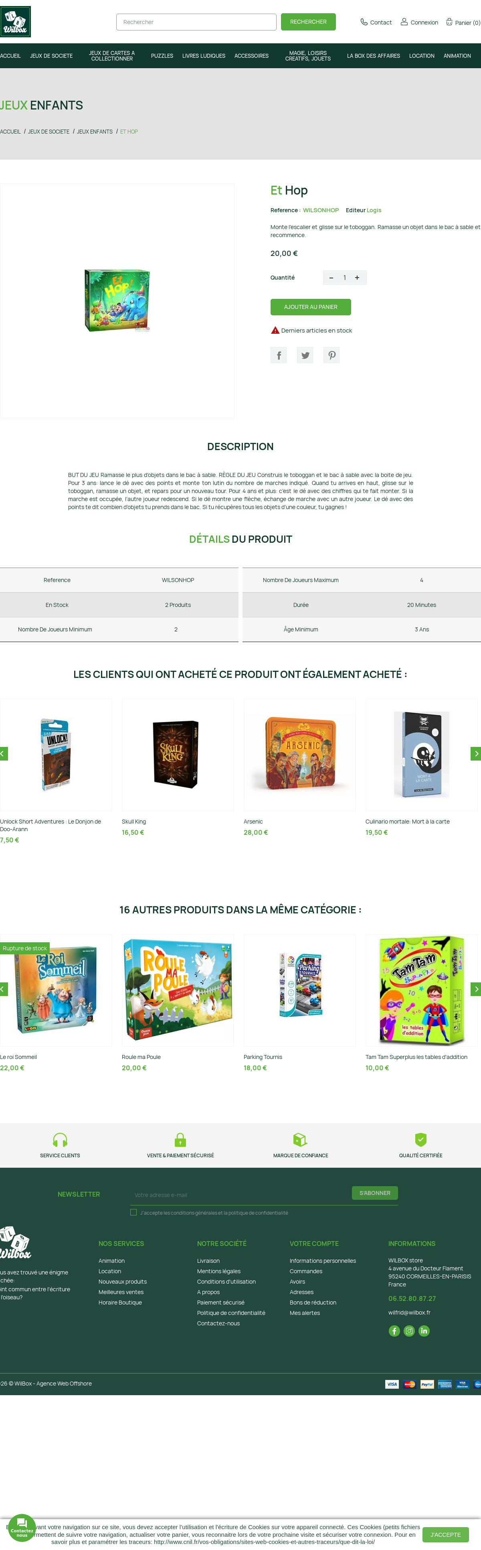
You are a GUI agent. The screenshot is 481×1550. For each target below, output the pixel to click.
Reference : (286, 210)
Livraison (208, 1260)
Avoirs (297, 1281)
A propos (208, 1292)
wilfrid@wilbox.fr (409, 1312)
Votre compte (314, 1243)
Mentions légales (218, 1271)
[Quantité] (345, 277)
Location (110, 1271)
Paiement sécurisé (221, 1302)
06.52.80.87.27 (412, 1298)
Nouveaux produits (123, 1281)
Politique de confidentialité (231, 1313)
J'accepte (445, 1535)
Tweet (305, 355)
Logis (374, 210)
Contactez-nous (218, 1323)
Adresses (301, 1292)
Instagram (409, 1331)
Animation (112, 1260)
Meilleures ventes (121, 1292)
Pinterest (331, 355)
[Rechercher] (196, 22)
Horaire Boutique (120, 1302)
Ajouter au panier (311, 306)
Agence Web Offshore (64, 1383)
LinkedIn (424, 1331)
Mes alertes (305, 1313)
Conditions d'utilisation (226, 1281)
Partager (278, 355)
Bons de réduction (313, 1302)
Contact (376, 22)
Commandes (306, 1271)
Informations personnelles (323, 1260)
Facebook (394, 1331)
